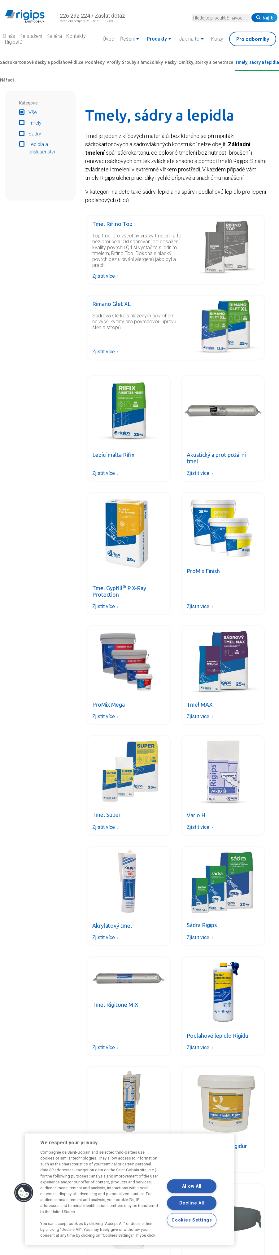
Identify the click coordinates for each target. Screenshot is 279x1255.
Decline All (192, 1203)
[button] (24, 1193)
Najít (264, 18)
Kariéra (54, 36)
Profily (113, 62)
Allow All (192, 1186)
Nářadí (7, 79)
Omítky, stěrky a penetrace (205, 62)
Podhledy (95, 62)
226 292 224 (75, 15)
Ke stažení (31, 36)
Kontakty (76, 36)
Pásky (171, 62)
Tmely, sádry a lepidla (257, 62)
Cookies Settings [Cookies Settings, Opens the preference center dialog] (192, 1220)
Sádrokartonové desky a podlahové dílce (41, 62)
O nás (9, 36)
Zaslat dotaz (110, 15)
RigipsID (14, 42)
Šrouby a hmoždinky (142, 62)
